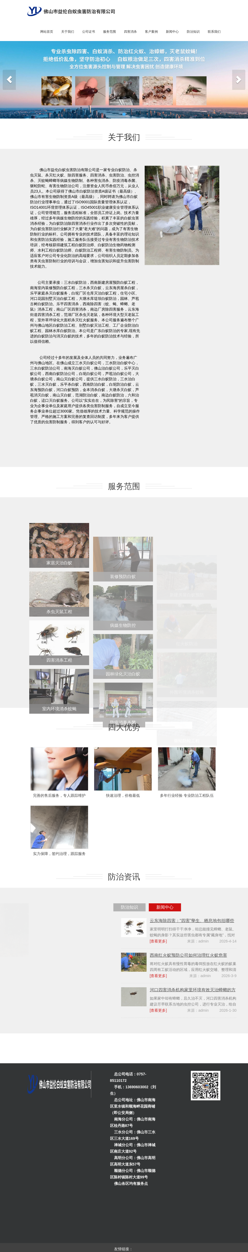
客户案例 (151, 32)
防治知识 (193, 32)
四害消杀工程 (59, 694)
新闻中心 (172, 32)
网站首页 (46, 32)
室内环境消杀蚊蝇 (59, 743)
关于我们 (67, 32)
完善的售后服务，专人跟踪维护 (59, 825)
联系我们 (214, 32)
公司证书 (88, 32)
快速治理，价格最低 (123, 825)
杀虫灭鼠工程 (59, 646)
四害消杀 (130, 32)
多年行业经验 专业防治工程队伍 (187, 825)
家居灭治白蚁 (59, 597)
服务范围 (109, 32)
